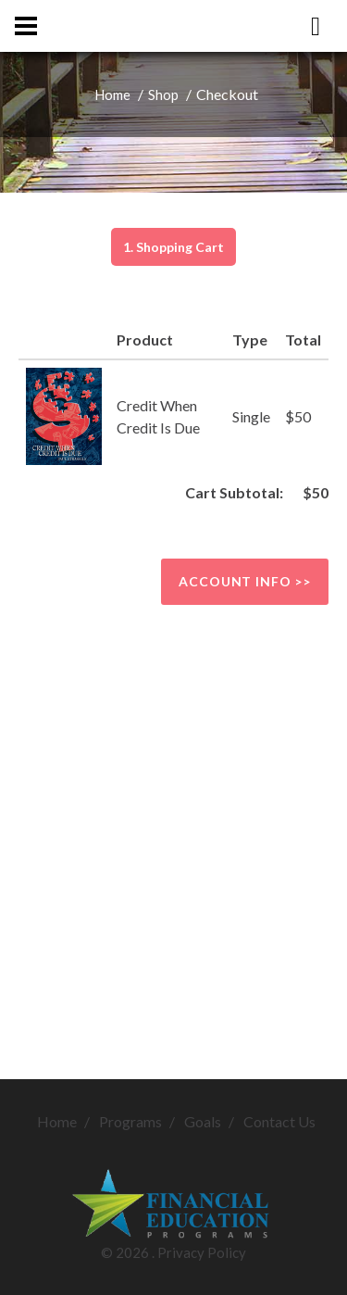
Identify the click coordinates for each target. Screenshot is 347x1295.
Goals (202, 1121)
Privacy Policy (201, 1252)
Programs (130, 1121)
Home (112, 94)
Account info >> (245, 581)
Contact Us (279, 1121)
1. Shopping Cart (173, 247)
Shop (163, 94)
